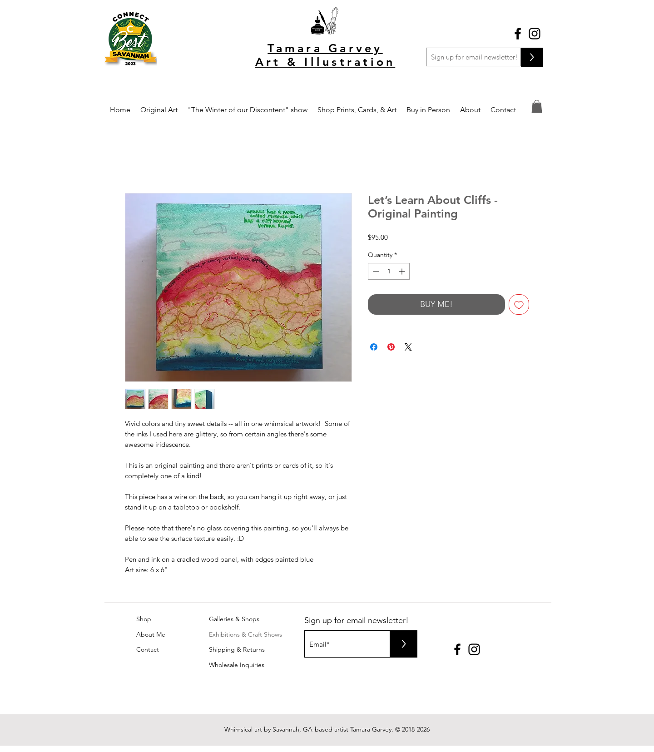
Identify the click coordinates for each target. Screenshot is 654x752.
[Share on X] (408, 346)
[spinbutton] (389, 271)
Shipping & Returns (237, 649)
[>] (532, 57)
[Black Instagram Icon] (534, 33)
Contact (147, 649)
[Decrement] (375, 271)
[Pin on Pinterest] (391, 346)
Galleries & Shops (234, 619)
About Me (150, 634)
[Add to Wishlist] (519, 304)
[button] (536, 106)
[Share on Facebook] (373, 346)
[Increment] (402, 271)
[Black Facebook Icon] (517, 33)
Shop (143, 619)
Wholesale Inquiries (236, 665)
